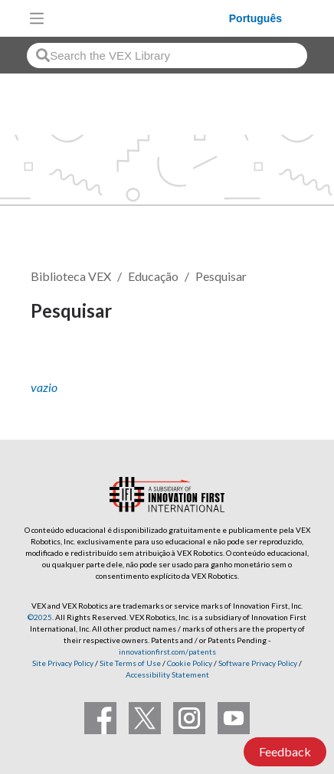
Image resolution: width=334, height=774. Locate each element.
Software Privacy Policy (257, 663)
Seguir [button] (57, 363)
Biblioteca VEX (71, 276)
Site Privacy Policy (62, 663)
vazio (44, 387)
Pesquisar (221, 276)
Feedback (285, 751)
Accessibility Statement (167, 674)
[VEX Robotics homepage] (140, 18)
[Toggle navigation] (36, 18)
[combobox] (167, 55)
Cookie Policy (189, 663)
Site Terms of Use (129, 663)
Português (255, 18)
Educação (153, 276)
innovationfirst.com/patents (167, 651)
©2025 (40, 617)
